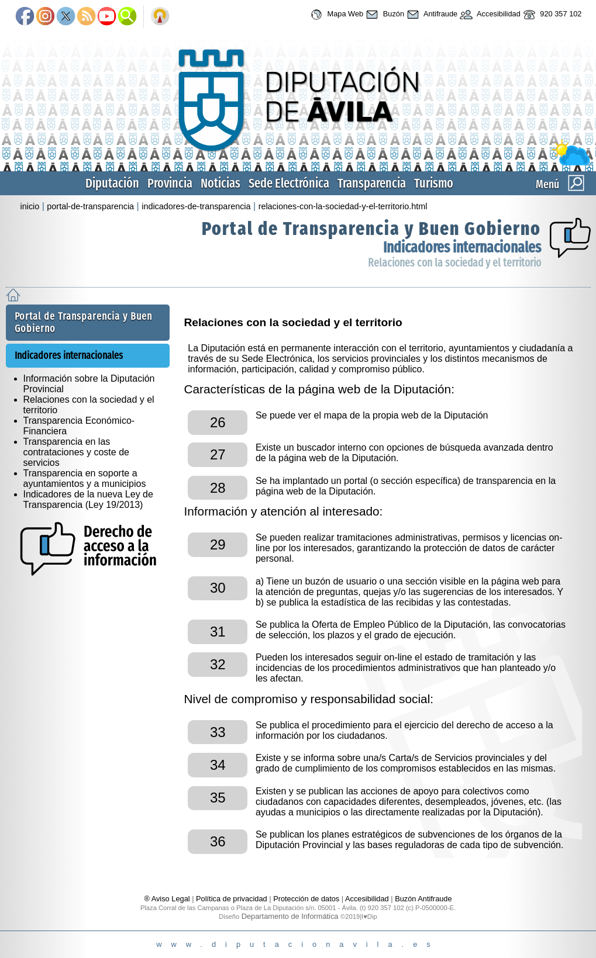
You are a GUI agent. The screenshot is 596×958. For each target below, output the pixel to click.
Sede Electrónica (289, 183)
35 (218, 797)
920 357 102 (551, 14)
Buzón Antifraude (423, 898)
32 (218, 664)
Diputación (112, 183)
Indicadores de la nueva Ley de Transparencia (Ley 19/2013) (88, 499)
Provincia (169, 183)
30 (218, 588)
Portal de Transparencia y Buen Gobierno (371, 228)
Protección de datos (306, 898)
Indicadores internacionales (462, 247)
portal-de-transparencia (90, 206)
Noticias (220, 183)
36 (218, 841)
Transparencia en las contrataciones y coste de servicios (76, 452)
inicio (30, 206)
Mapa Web (335, 14)
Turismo (433, 183)
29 (218, 544)
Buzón (383, 14)
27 (218, 454)
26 (218, 422)
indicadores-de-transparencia (196, 206)
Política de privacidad (231, 898)
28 (218, 488)
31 (218, 631)
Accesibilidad (489, 14)
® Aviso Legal (168, 898)
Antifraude (430, 14)
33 (218, 732)
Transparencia (371, 183)
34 (218, 765)
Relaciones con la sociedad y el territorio (454, 262)
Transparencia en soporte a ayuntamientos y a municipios (84, 478)
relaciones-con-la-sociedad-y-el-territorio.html (343, 206)
